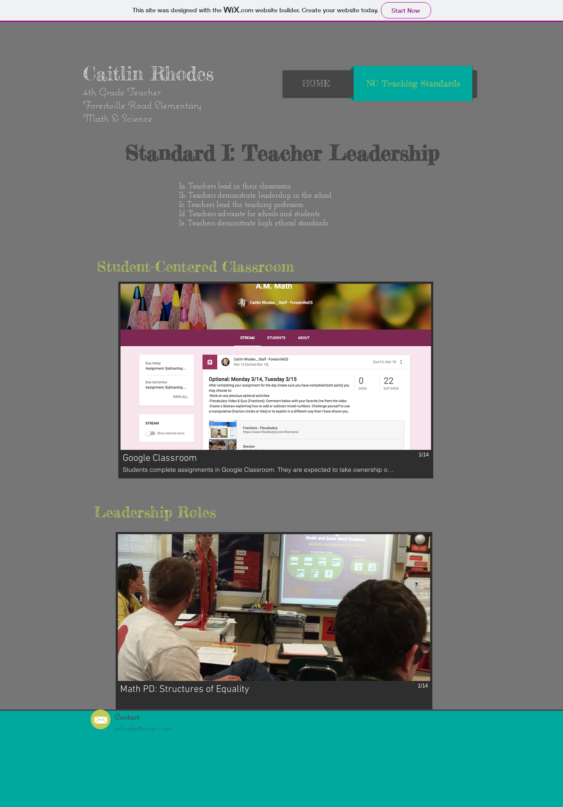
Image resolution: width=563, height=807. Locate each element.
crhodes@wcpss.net (142, 728)
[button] (275, 380)
